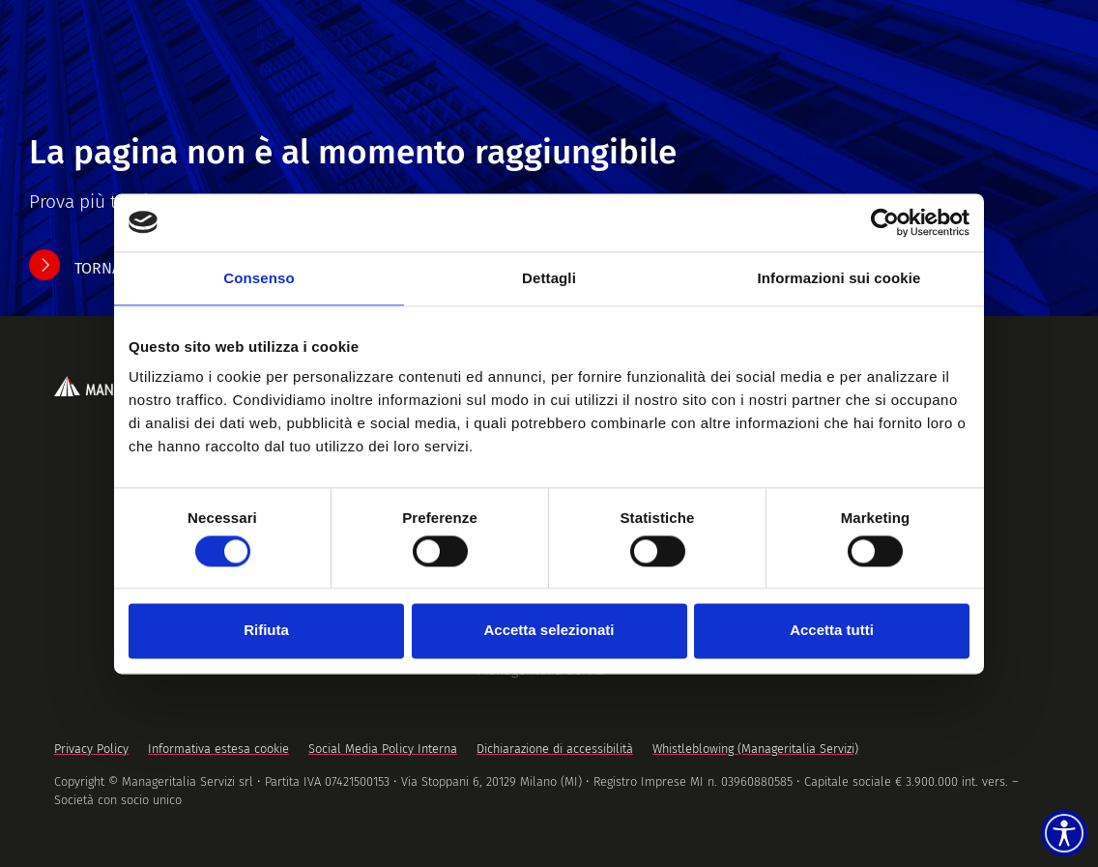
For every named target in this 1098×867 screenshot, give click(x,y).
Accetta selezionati (548, 630)
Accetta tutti (832, 630)
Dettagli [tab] (549, 278)
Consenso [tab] (258, 278)
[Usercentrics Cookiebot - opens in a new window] (884, 222)
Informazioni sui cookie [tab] (839, 278)
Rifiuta (266, 630)
